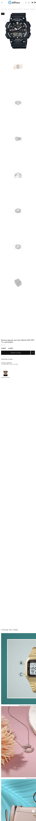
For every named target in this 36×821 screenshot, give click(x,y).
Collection (10, 9)
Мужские (15, 9)
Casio (5, 9)
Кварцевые (32, 9)
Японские (20, 9)
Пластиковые (26, 9)
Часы (2, 9)
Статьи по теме (9, 630)
